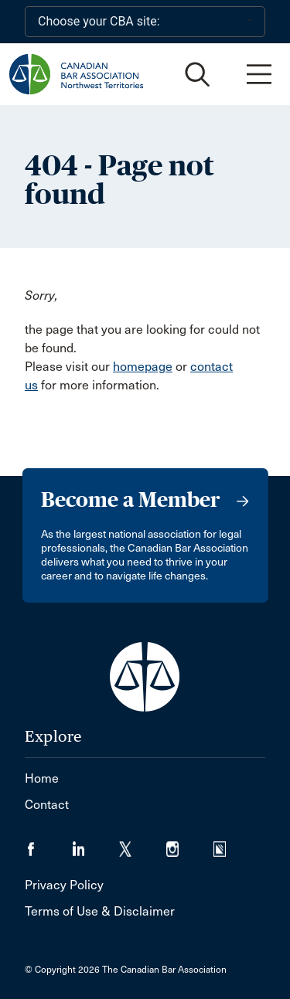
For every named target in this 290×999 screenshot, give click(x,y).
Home (42, 778)
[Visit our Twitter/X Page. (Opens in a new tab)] (142, 844)
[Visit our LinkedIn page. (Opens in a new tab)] (95, 844)
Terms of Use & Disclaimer (100, 911)
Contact (47, 804)
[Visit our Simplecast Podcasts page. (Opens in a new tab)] (229, 844)
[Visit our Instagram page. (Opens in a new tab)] (189, 844)
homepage (142, 366)
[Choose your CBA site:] (145, 21)
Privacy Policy (64, 885)
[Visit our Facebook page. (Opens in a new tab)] (48, 844)
